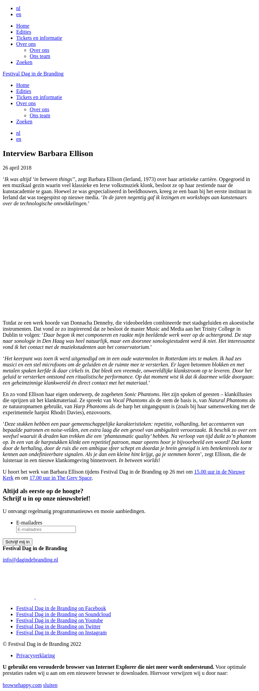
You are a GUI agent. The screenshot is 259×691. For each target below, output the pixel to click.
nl (18, 8)
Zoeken (24, 62)
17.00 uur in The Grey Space (61, 478)
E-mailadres (29, 522)
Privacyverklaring (35, 655)
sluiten (50, 685)
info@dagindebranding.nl (30, 560)
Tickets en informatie (39, 38)
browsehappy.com (22, 685)
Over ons (26, 44)
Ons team (40, 56)
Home (22, 26)
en (18, 14)
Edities (23, 32)
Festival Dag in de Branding (33, 74)
